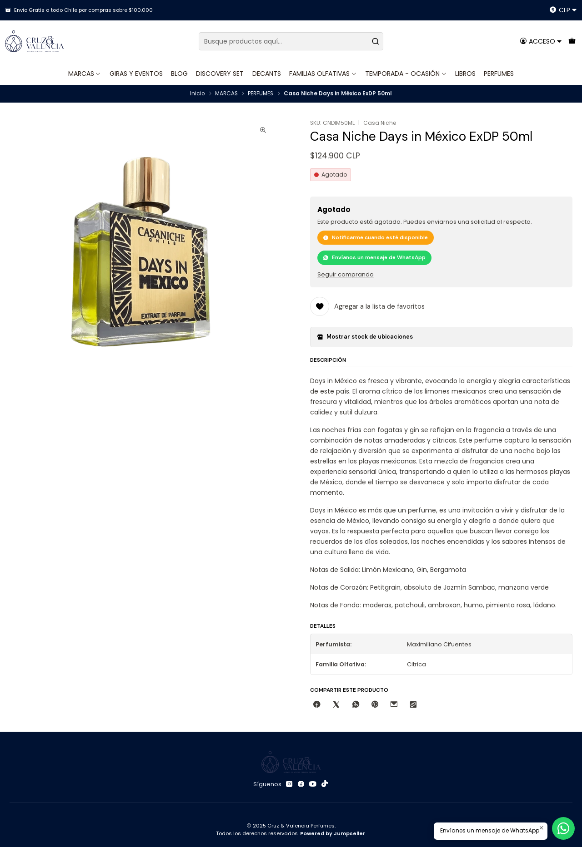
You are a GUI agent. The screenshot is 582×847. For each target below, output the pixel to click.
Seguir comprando (345, 275)
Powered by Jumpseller (332, 833)
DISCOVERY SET (220, 73)
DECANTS (266, 73)
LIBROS (465, 73)
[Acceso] (540, 41)
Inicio (197, 94)
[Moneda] (563, 10)
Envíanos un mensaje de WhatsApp (374, 257)
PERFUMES (499, 73)
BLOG (179, 73)
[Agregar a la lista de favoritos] (367, 306)
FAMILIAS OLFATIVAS (323, 73)
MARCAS (84, 73)
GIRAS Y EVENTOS (136, 73)
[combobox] (291, 41)
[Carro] (572, 41)
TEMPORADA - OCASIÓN (406, 73)
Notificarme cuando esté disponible (375, 237)
